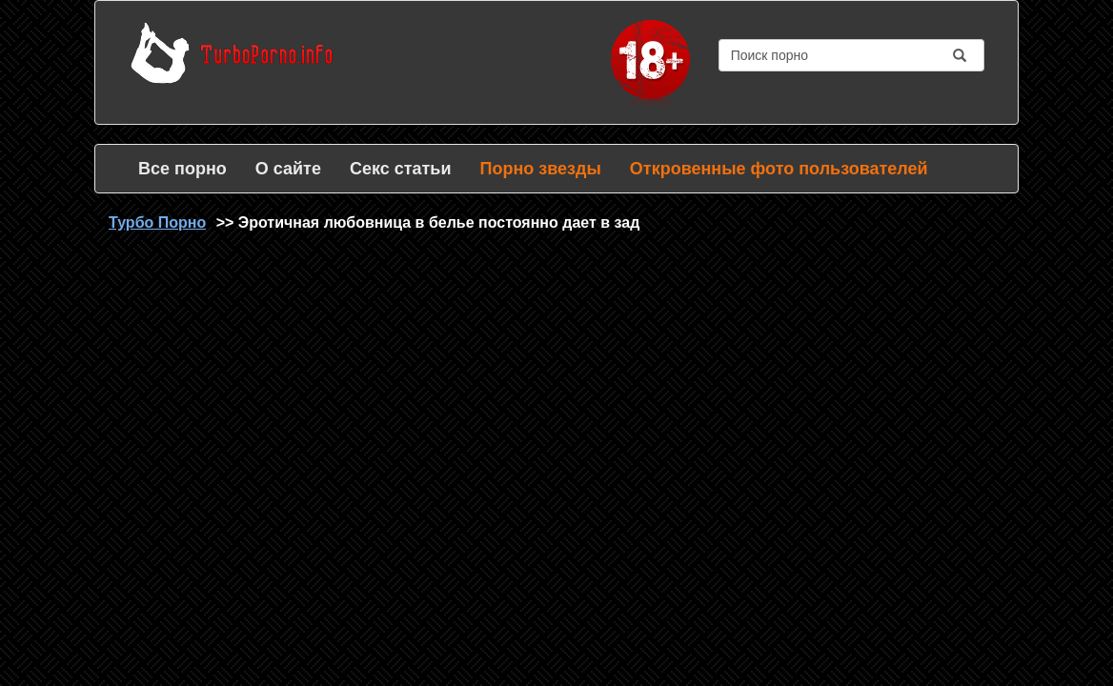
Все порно (182, 168)
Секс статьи (401, 168)
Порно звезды (539, 168)
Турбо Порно (157, 222)
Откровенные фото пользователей (779, 168)
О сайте (288, 168)
